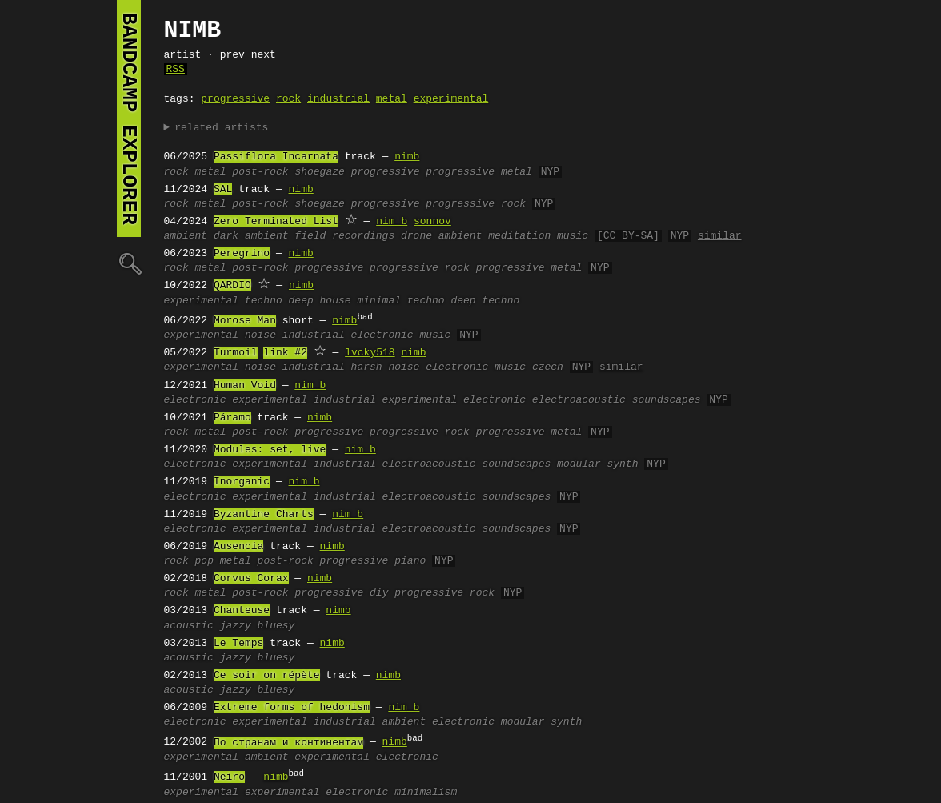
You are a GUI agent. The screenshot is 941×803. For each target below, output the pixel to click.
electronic (195, 400)
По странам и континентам (288, 743)
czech (547, 367)
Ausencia (238, 547)
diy (379, 593)
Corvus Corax (251, 579)
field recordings (344, 236)
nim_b (391, 222)
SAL (223, 190)
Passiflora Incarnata (276, 157)
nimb (406, 157)
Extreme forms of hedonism (292, 708)
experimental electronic (454, 400)
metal (391, 99)
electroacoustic (579, 400)
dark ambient (251, 236)
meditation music (538, 236)
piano (410, 561)
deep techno (484, 301)
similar (720, 236)
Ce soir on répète (267, 675)
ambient (186, 236)
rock (288, 99)
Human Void (245, 386)
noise (260, 335)
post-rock (260, 172)
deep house (320, 301)
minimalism (425, 792)
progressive (235, 99)
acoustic (189, 626)
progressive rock (476, 204)
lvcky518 (369, 353)
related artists (221, 128)
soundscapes (666, 400)
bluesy (276, 626)
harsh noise (385, 367)
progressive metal (479, 172)
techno (263, 301)
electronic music (401, 335)
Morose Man (245, 321)
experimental (451, 99)
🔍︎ (128, 263)
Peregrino (242, 254)
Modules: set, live (270, 450)
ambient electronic (438, 722)
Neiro (229, 777)
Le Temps (238, 643)
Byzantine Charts (264, 515)
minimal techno (400, 301)
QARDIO (232, 286)
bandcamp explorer (128, 118)
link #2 (285, 353)
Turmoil (236, 353)
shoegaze (319, 172)
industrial (338, 99)
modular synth (597, 464)
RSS (175, 69)
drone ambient (441, 236)
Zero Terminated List (276, 222)
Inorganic (242, 482)
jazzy (235, 626)
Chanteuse (242, 611)
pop (204, 561)
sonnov (432, 222)
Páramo (232, 418)
